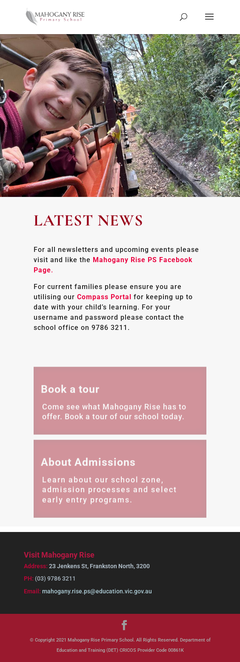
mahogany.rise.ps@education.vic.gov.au (96, 591)
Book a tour (70, 392)
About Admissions (88, 465)
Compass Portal (104, 297)
